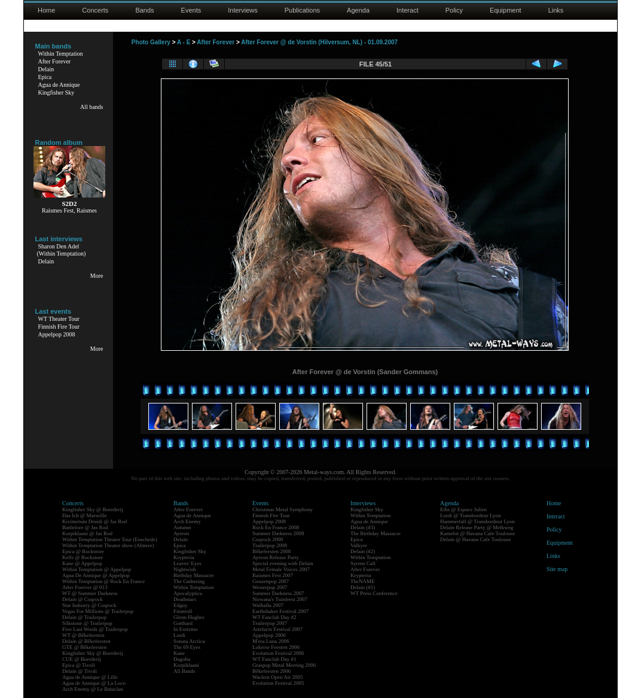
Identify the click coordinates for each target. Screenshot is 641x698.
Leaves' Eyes (187, 563)
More (96, 275)
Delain (46, 69)
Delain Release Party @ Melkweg (476, 527)
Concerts (95, 10)
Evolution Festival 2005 (278, 683)
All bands (91, 107)
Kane (179, 653)
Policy (454, 10)
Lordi (179, 635)
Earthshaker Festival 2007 (280, 611)
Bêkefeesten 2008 (271, 551)
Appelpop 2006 (269, 635)
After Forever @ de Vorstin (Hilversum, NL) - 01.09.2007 (319, 42)
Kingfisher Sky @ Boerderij (92, 509)
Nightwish (184, 569)
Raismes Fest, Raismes (69, 210)
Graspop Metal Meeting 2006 (284, 665)
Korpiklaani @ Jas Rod (87, 533)
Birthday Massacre (193, 575)
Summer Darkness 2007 (278, 593)
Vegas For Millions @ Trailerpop (97, 611)
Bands (144, 10)
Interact (407, 10)
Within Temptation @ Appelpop (96, 569)
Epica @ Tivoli (78, 665)
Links (556, 10)
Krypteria (183, 557)
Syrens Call (363, 563)
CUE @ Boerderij (81, 659)
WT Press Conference (374, 593)
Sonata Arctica (189, 641)
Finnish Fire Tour (59, 326)
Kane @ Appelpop (82, 563)
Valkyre (358, 545)
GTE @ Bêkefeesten (84, 647)
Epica (45, 77)
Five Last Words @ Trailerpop (94, 629)
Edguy (180, 605)
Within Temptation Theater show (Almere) (108, 545)
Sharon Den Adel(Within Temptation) (61, 250)
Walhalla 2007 (267, 605)
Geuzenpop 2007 (270, 581)
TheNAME (362, 581)
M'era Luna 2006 (270, 641)
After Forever (54, 61)
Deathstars (184, 599)
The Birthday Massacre (375, 533)
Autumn (182, 527)
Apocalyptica (187, 593)
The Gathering (188, 581)
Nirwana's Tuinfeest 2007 (279, 599)
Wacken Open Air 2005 (277, 677)
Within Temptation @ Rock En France (103, 581)
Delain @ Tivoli (79, 671)
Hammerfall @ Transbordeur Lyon (477, 521)
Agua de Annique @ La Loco (94, 683)
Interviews (243, 10)
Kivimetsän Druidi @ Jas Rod (94, 521)
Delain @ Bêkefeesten (86, 641)
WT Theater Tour (59, 318)
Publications (302, 10)
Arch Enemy (187, 521)
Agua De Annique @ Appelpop (96, 575)
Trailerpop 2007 (269, 623)
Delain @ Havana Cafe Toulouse (475, 539)
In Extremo (185, 629)
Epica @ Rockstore (83, 551)
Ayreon (181, 533)
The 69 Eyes (186, 647)
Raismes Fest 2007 (272, 575)
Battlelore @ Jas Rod (85, 527)
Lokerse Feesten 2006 (276, 647)
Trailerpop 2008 (269, 545)
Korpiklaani (186, 665)
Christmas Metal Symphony (282, 509)
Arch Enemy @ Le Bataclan (92, 689)
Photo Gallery (151, 42)
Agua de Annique (59, 84)
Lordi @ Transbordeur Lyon (470, 515)
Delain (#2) (362, 551)
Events (191, 10)
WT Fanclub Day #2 (274, 617)
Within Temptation (60, 53)
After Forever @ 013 (85, 587)
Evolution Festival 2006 (278, 653)
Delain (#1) (362, 587)
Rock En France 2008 (275, 527)
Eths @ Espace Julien (463, 509)
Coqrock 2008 (267, 539)
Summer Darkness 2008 (278, 533)
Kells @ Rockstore (82, 557)
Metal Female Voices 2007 (281, 569)
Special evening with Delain (282, 563)
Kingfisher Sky (56, 92)
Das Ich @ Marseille (84, 515)
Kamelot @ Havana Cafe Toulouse (477, 533)
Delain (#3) (362, 527)
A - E (183, 42)
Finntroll (183, 611)
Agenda (358, 10)
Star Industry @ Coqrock (89, 605)
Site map (557, 569)
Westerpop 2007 (270, 587)
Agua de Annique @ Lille (90, 677)
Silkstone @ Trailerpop (87, 623)
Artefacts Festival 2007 (277, 629)
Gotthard (183, 623)
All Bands (184, 671)
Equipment (505, 10)
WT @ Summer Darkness (90, 593)
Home (46, 10)
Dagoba (181, 659)
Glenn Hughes (188, 617)
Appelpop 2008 (56, 334)
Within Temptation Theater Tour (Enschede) (109, 539)
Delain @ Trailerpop (84, 617)
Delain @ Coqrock (82, 599)
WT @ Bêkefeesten (83, 635)
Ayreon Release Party (275, 557)
